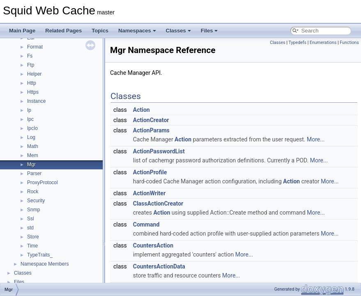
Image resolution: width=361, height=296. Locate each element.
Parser (34, 173)
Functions (349, 42)
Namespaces (137, 31)
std (30, 228)
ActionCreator (151, 120)
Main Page (22, 31)
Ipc (30, 119)
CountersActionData (159, 266)
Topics (100, 31)
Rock (32, 191)
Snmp (33, 210)
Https (33, 92)
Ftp (30, 65)
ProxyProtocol (42, 182)
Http (31, 83)
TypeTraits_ (40, 255)
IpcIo (32, 128)
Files (209, 31)
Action (141, 109)
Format (35, 47)
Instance (36, 101)
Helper (34, 74)
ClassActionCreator (158, 203)
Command (146, 224)
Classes (178, 31)
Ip (29, 110)
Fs (29, 56)
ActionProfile (150, 172)
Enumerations (323, 42)
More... (315, 139)
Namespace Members (45, 264)
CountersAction (153, 245)
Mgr (31, 164)
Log (31, 137)
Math (32, 146)
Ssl (30, 219)
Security (36, 201)
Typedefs (297, 42)
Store (33, 237)
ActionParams (151, 130)
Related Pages (63, 31)
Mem (32, 155)
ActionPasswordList (159, 151)
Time (32, 246)
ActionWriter (149, 193)
